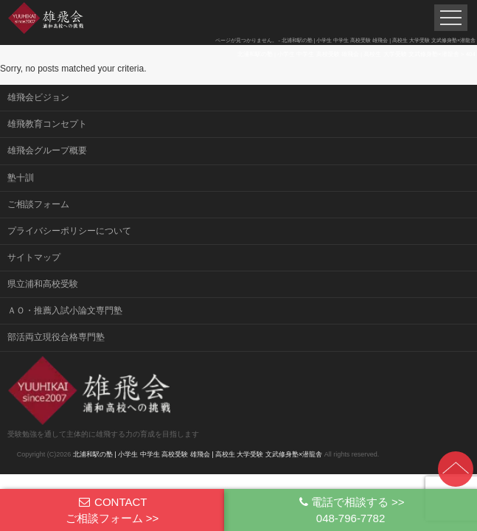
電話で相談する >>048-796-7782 (351, 510)
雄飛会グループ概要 (47, 150)
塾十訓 (20, 178)
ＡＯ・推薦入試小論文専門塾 (64, 310)
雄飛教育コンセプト (47, 124)
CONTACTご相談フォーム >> (112, 510)
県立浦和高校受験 (42, 284)
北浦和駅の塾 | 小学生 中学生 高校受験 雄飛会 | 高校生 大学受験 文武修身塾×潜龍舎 (197, 454)
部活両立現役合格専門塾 (56, 337)
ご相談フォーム (38, 204)
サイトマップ (33, 257)
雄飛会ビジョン (38, 97)
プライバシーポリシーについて (69, 231)
